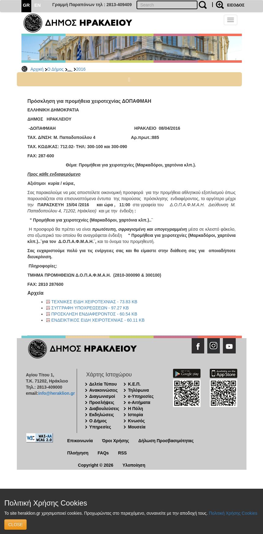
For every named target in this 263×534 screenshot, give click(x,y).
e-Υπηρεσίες (141, 396)
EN (37, 5)
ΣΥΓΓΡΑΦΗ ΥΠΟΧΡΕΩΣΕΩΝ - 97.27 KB (90, 307)
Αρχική (37, 69)
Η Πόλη (135, 408)
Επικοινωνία (80, 440)
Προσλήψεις (102, 402)
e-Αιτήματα (139, 402)
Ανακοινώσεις (103, 390)
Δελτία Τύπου (103, 384)
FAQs (103, 452)
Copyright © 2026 (95, 465)
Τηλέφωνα (138, 390)
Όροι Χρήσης (115, 440)
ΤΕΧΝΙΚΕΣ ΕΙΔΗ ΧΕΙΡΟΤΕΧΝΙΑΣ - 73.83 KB (94, 301)
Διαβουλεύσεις (104, 408)
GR (26, 5)
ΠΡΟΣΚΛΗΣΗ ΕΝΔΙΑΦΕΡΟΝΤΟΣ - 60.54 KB (94, 314)
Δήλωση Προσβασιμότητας (166, 440)
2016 (80, 69)
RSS (122, 452)
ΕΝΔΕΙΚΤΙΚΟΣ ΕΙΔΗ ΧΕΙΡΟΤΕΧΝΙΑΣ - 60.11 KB (98, 320)
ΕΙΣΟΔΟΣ (236, 5)
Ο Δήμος (55, 69)
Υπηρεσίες (100, 426)
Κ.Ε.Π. (134, 384)
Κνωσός (136, 420)
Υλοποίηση (133, 465)
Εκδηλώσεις (101, 414)
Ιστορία (135, 414)
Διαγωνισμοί (102, 396)
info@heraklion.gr (56, 393)
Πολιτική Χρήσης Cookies (233, 513)
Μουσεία (136, 426)
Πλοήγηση (77, 452)
